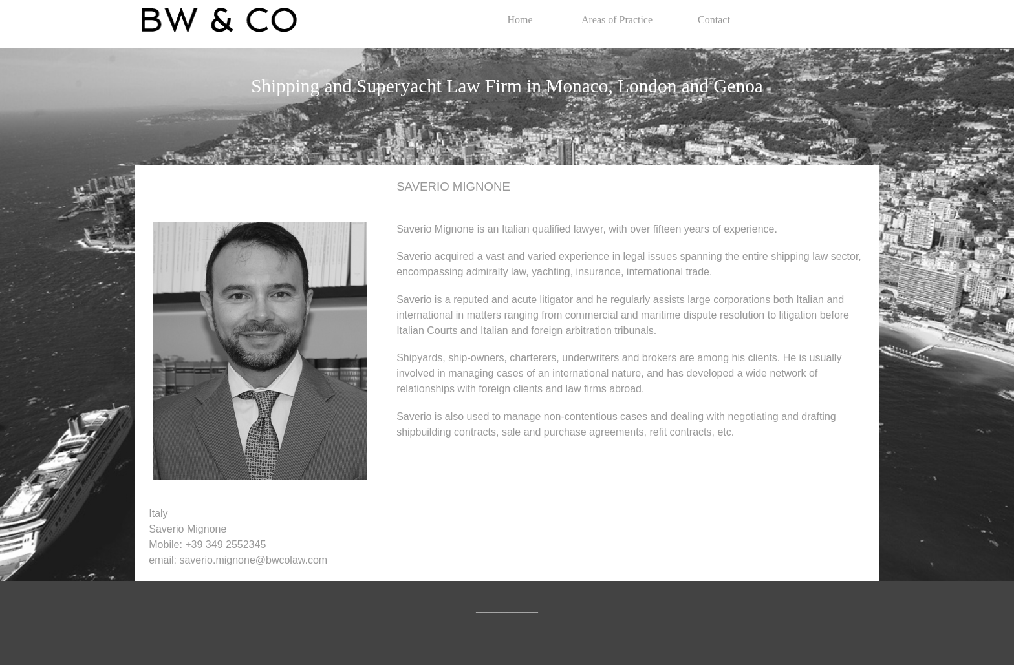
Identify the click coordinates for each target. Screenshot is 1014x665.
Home (519, 19)
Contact (714, 19)
